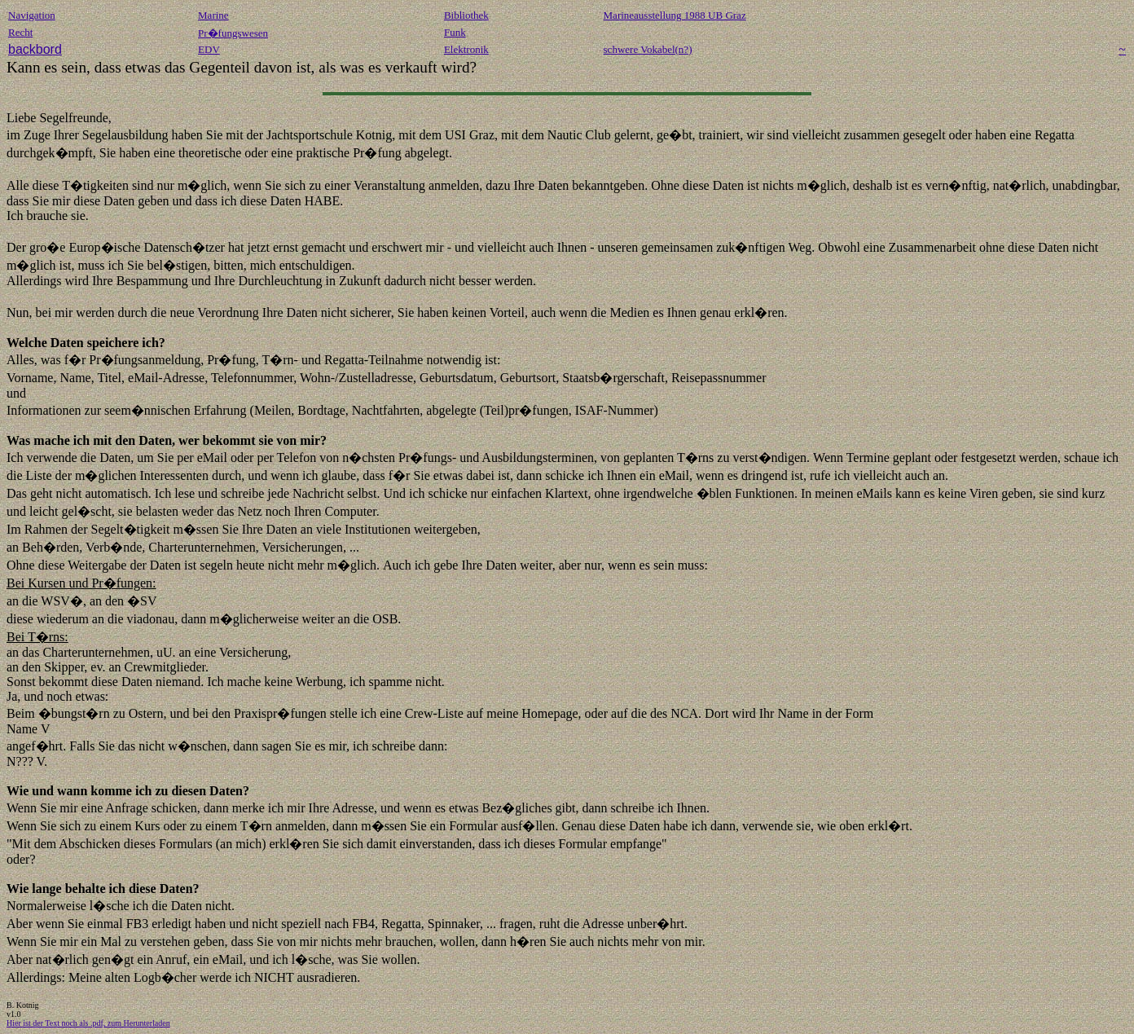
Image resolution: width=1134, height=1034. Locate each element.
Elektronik (466, 49)
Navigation (31, 15)
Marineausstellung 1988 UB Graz (675, 15)
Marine (213, 15)
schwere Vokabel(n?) (648, 49)
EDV (209, 49)
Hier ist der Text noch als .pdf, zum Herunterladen (88, 1023)
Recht (20, 32)
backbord (35, 49)
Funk (455, 32)
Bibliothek (466, 15)
